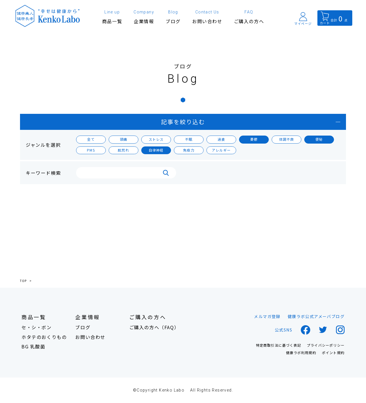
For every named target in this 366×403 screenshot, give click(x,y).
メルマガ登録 (267, 316)
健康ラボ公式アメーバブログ (316, 316)
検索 (166, 173)
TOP (23, 281)
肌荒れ (123, 150)
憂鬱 (254, 139)
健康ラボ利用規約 (301, 353)
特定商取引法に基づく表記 (278, 345)
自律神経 (156, 150)
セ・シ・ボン (36, 327)
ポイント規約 (333, 353)
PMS (91, 150)
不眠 (188, 139)
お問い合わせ (90, 337)
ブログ (82, 327)
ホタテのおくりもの (44, 337)
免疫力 (188, 150)
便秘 (319, 139)
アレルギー (221, 150)
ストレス (156, 139)
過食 (221, 139)
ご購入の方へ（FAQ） (154, 327)
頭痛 (123, 139)
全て (91, 139)
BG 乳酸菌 (33, 346)
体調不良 (286, 139)
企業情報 (87, 317)
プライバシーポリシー (326, 345)
